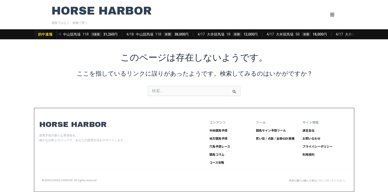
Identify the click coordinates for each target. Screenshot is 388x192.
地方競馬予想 (218, 138)
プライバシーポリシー (317, 146)
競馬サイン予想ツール (271, 130)
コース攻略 (216, 162)
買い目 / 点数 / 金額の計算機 (275, 138)
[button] (332, 14)
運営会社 (308, 130)
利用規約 (308, 154)
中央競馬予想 (218, 130)
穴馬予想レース (219, 146)
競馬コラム (216, 154)
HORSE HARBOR (102, 11)
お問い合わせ (311, 138)
